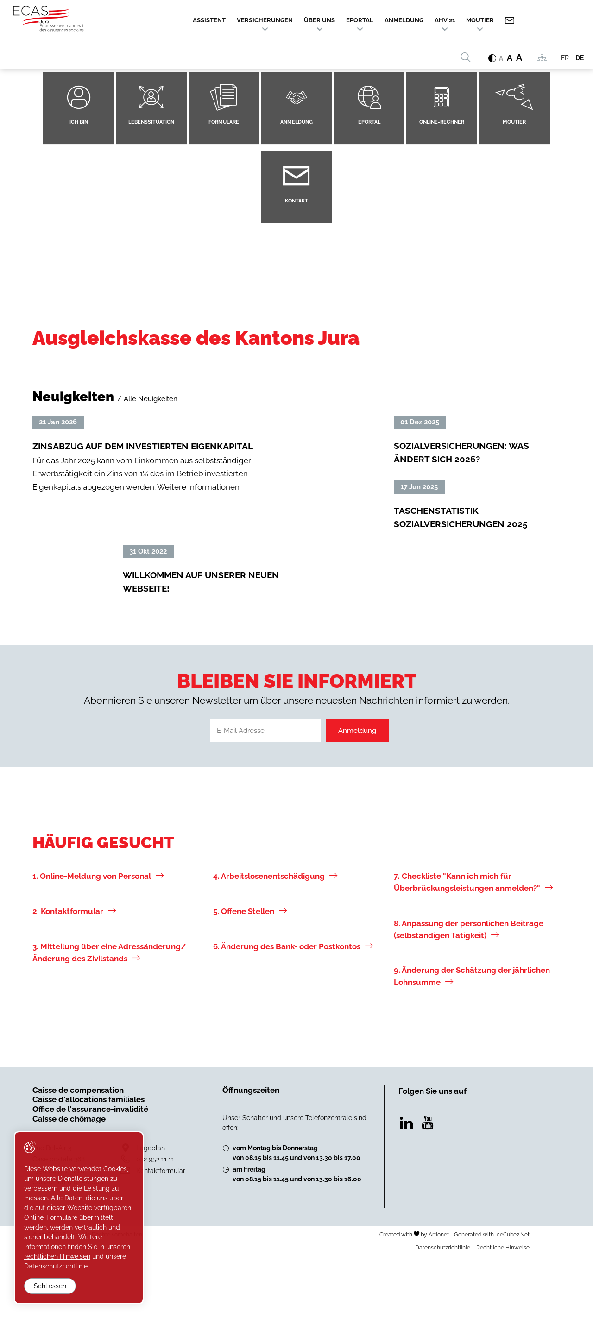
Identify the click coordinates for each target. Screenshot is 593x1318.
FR (565, 58)
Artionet (439, 1295)
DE (579, 58)
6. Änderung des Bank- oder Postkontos (293, 1007)
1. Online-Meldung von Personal (98, 937)
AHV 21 (445, 20)
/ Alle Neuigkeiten (147, 399)
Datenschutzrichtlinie (442, 1308)
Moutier (480, 20)
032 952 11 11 (155, 1220)
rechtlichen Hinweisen (57, 1256)
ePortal (359, 20)
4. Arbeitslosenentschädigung (275, 937)
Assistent (209, 20)
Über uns (319, 20)
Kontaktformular (160, 1232)
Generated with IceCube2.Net (492, 1295)
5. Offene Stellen (250, 972)
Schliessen (50, 1286)
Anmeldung (404, 20)
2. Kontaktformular (74, 972)
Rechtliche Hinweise (503, 1308)
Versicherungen (265, 20)
